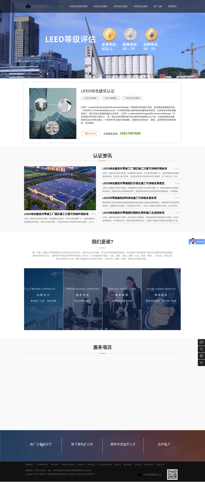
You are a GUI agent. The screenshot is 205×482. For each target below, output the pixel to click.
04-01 (93, 214)
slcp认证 (81, 465)
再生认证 (160, 465)
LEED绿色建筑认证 (98, 91)
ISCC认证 (55, 465)
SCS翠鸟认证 (42, 465)
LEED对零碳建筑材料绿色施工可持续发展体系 (129, 198)
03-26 (177, 184)
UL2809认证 (149, 465)
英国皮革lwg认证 (68, 465)
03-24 (177, 214)
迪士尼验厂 (128, 465)
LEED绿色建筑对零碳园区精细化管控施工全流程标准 (133, 214)
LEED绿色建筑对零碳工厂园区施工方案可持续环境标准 (56, 214)
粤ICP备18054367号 (86, 474)
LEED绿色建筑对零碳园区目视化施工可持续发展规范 (133, 183)
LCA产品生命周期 (105, 465)
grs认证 (118, 465)
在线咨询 (92, 133)
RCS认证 (91, 465)
